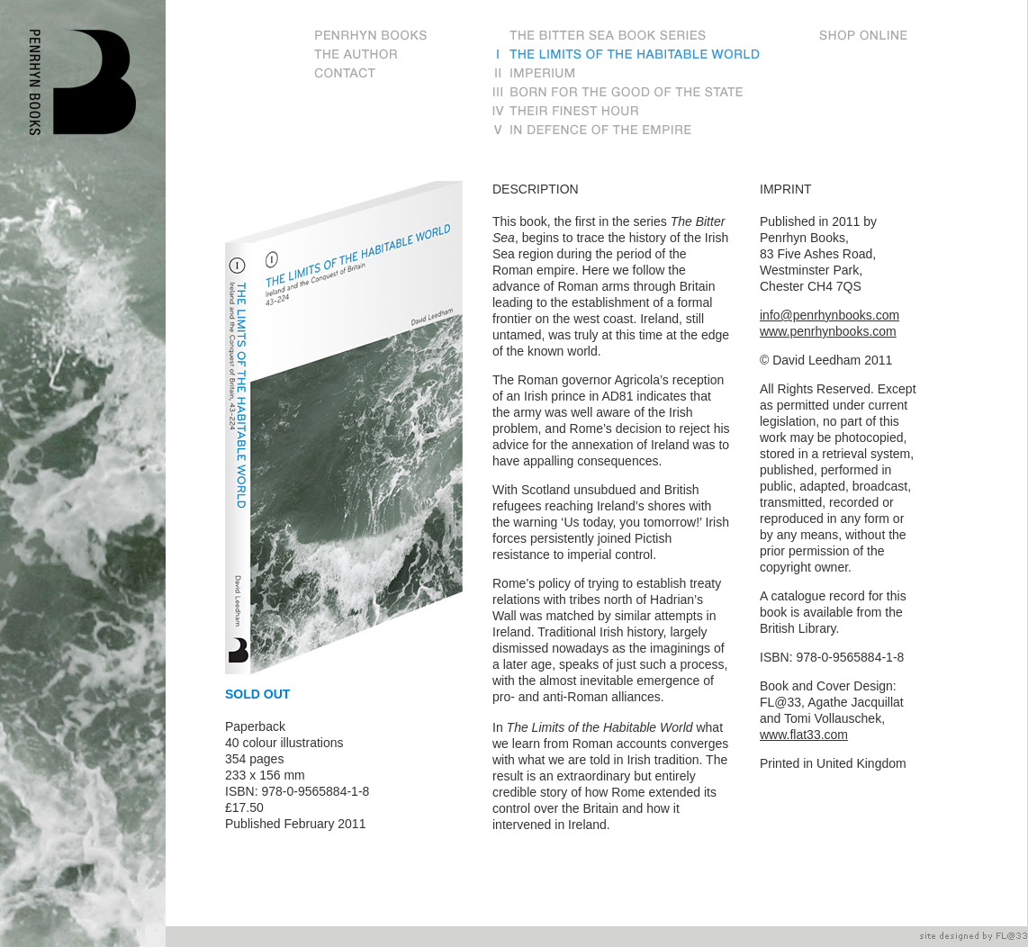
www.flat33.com (804, 734)
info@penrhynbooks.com (829, 315)
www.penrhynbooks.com (828, 331)
